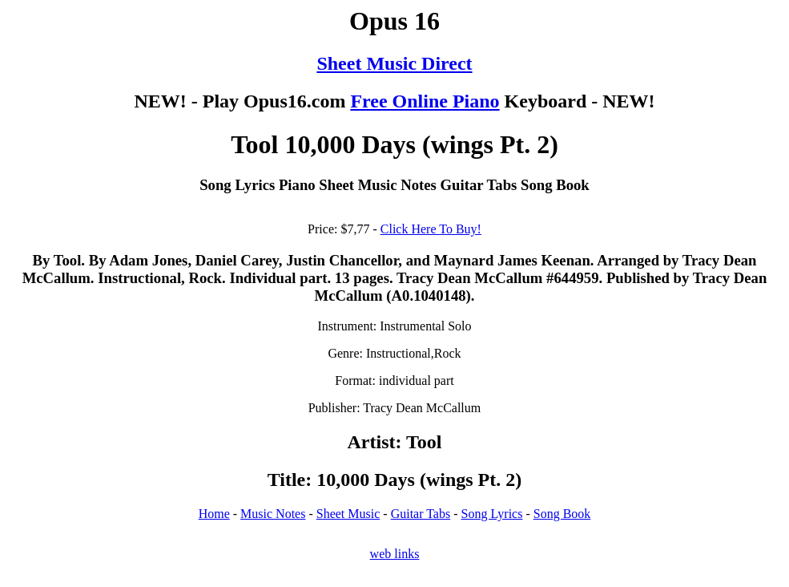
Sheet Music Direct (394, 63)
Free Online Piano (424, 101)
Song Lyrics (492, 513)
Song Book (562, 513)
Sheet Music (348, 513)
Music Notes (272, 513)
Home (214, 513)
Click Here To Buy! (430, 229)
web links (395, 554)
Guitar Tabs (421, 513)
